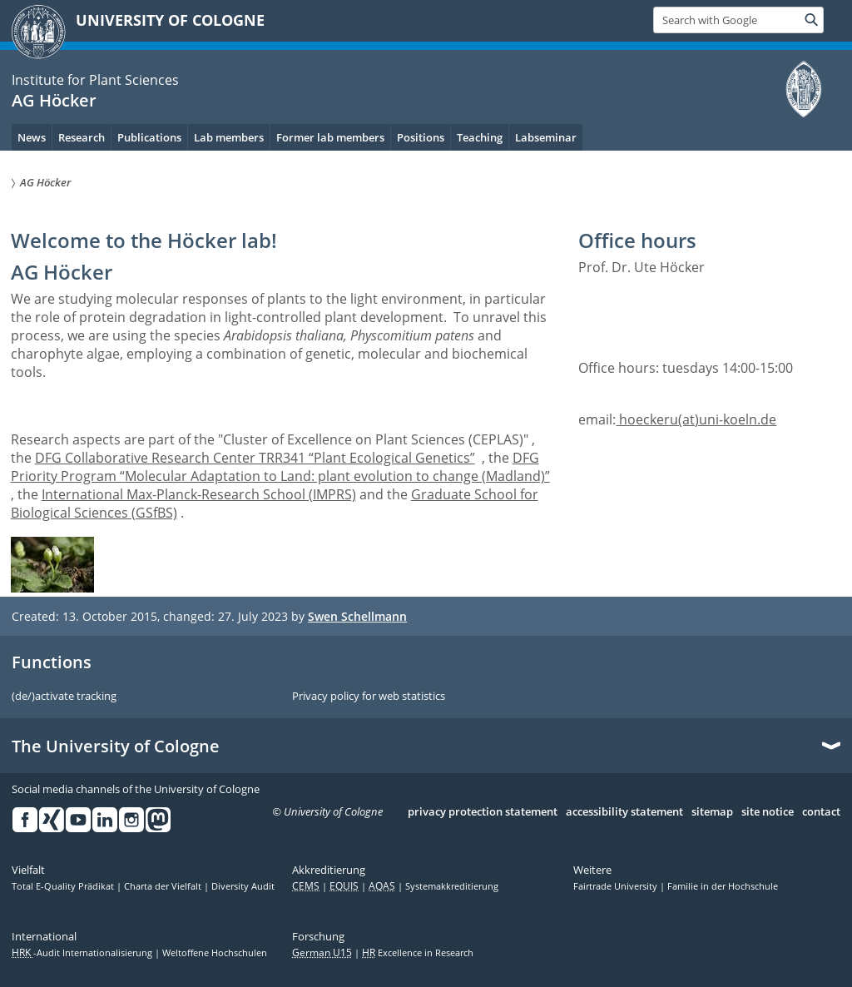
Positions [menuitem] (420, 137)
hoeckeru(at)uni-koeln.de (696, 419)
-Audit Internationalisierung (83, 953)
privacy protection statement (482, 812)
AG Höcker (54, 100)
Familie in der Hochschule (722, 886)
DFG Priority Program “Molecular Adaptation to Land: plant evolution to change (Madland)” (280, 467)
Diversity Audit (243, 886)
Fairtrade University (616, 886)
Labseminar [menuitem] (546, 137)
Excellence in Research (417, 953)
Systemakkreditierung (451, 886)
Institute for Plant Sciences (95, 80)
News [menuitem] (31, 137)
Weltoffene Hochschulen (214, 953)
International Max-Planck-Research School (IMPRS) (199, 494)
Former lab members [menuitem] (330, 137)
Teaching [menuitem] (480, 137)
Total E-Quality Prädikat (64, 886)
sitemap (712, 812)
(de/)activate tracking (64, 696)
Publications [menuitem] (149, 137)
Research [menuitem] (81, 137)
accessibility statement (624, 812)
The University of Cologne (116, 746)
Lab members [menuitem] (229, 137)
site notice (767, 812)
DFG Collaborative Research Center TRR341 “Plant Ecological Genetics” (255, 458)
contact (821, 812)
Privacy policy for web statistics (368, 696)
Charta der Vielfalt (164, 886)
